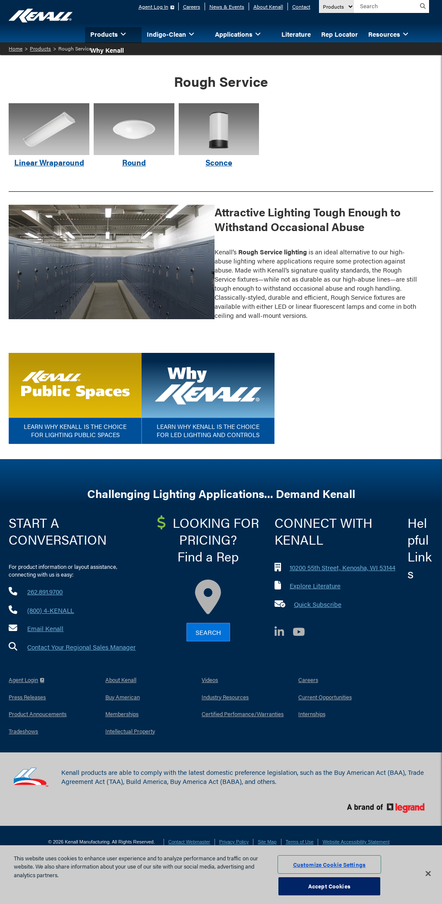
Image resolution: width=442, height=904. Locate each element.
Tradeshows (23, 731)
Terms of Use (300, 841)
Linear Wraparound (49, 162)
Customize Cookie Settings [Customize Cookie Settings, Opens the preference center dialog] (329, 864)
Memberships (122, 714)
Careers (191, 6)
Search (208, 632)
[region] (221, 874)
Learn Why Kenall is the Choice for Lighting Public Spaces (75, 430)
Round (134, 162)
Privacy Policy (234, 841)
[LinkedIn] (284, 633)
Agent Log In (153, 6)
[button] (136, 33)
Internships (311, 714)
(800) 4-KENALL (50, 610)
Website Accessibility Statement (355, 841)
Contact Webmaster (189, 841)
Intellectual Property (130, 731)
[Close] (428, 873)
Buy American (122, 697)
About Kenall (268, 6)
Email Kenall (45, 628)
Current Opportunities (325, 697)
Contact (301, 6)
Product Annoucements (37, 714)
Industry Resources (225, 697)
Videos (210, 680)
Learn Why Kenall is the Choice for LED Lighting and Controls (208, 430)
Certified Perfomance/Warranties (243, 714)
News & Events (226, 6)
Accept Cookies (329, 886)
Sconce (218, 162)
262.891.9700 (45, 591)
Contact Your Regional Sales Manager (81, 646)
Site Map (267, 841)
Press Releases (27, 697)
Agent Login (23, 680)
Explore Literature (315, 585)
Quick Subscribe (317, 604)
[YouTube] (303, 633)
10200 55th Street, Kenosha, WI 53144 (342, 567)
